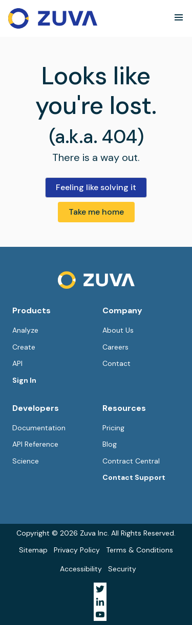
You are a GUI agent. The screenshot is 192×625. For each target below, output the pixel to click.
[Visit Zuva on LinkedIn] (100, 601)
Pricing (113, 427)
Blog (109, 444)
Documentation (39, 427)
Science (25, 461)
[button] (178, 17)
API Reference (35, 444)
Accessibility (81, 568)
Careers (115, 347)
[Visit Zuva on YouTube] (100, 614)
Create (23, 347)
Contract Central (131, 461)
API (17, 363)
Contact (116, 363)
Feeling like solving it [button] (96, 187)
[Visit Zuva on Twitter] (100, 589)
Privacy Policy (77, 549)
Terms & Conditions (139, 549)
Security (122, 568)
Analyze (25, 330)
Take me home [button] (96, 211)
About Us (118, 330)
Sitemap (33, 549)
